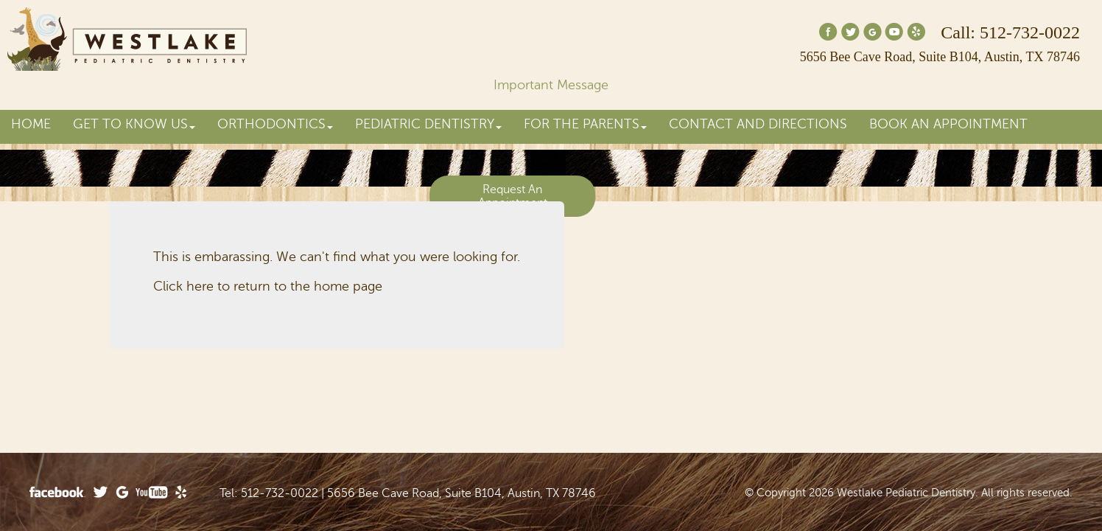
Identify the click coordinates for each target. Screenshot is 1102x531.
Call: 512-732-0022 (1010, 32)
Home (31, 124)
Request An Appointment (512, 196)
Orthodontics (275, 124)
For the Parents (585, 124)
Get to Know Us (134, 124)
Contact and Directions (758, 124)
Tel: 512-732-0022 (269, 493)
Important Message (551, 84)
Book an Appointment (948, 124)
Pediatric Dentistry (428, 124)
